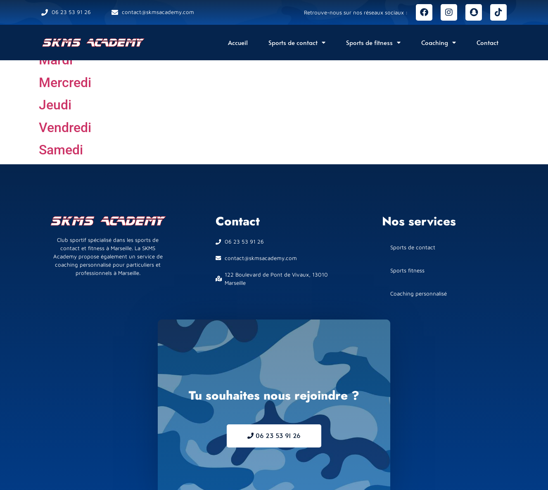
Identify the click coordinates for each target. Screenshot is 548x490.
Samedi (61, 150)
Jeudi (55, 105)
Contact (487, 42)
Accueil (238, 42)
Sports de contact (296, 43)
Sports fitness (407, 270)
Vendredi (65, 127)
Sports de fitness (373, 43)
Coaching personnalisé (418, 293)
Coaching (438, 43)
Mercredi (65, 82)
